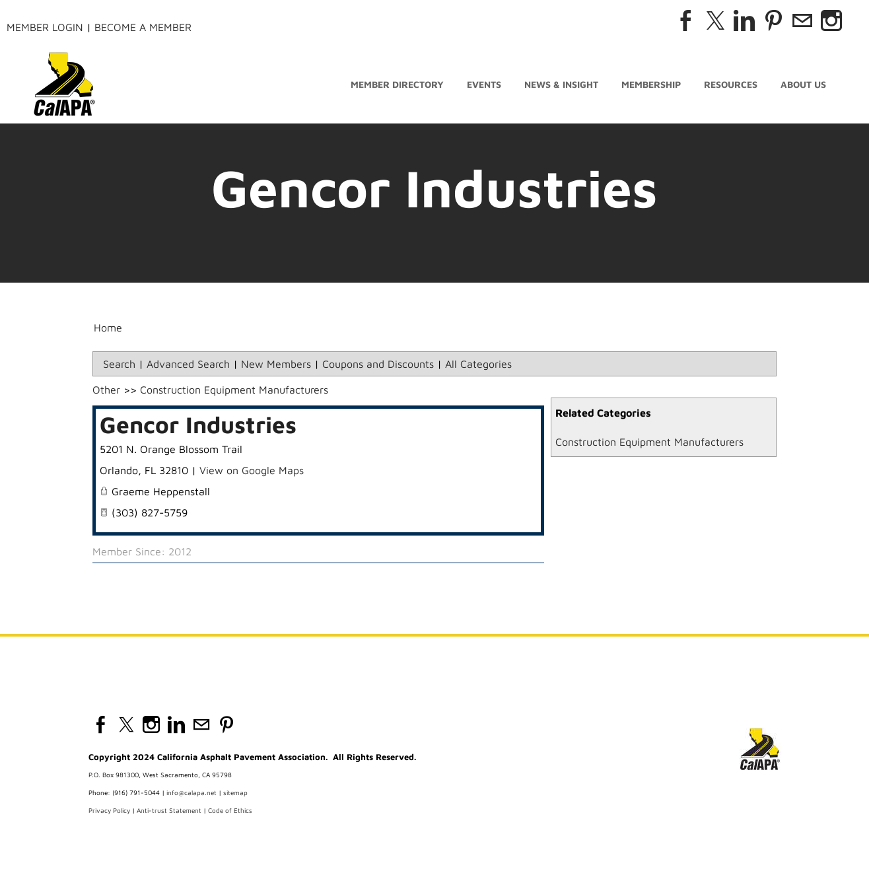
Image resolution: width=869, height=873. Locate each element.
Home (108, 327)
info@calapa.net (191, 792)
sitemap (235, 792)
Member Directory (397, 84)
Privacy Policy (109, 810)
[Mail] (802, 20)
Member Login (45, 27)
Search (119, 364)
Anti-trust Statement (169, 810)
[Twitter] (715, 20)
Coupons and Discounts (378, 364)
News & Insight (561, 84)
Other (106, 390)
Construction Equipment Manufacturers (649, 442)
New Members (276, 364)
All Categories (478, 364)
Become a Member (142, 27)
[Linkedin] (744, 20)
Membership (651, 84)
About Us (803, 84)
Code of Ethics (230, 810)
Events (484, 84)
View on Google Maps (251, 470)
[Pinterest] (773, 20)
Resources (730, 84)
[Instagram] (831, 20)
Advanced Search (188, 364)
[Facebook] (686, 20)
